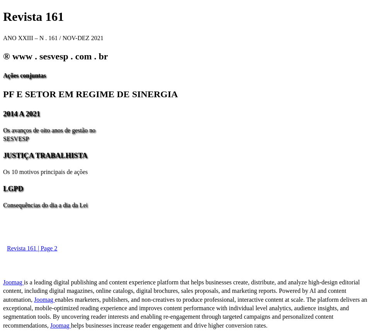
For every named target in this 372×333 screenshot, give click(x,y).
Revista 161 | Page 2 (32, 248)
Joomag (13, 282)
